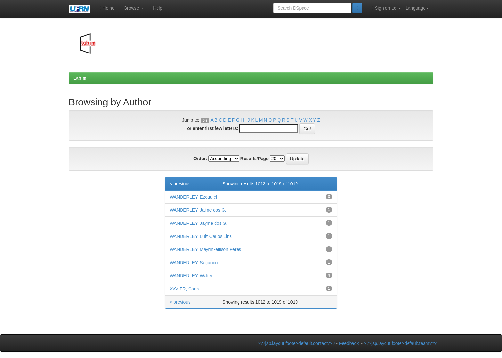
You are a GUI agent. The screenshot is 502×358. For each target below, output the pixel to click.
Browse (134, 8)
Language (417, 8)
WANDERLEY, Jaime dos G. (198, 210)
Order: (200, 158)
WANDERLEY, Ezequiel (193, 196)
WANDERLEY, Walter (191, 275)
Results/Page (254, 158)
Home (107, 8)
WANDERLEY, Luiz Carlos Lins (201, 236)
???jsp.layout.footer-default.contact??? (296, 343)
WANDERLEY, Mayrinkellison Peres (205, 249)
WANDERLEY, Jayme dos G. (199, 223)
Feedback (349, 343)
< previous (180, 183)
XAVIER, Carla (184, 288)
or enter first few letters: (212, 128)
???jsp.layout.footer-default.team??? (400, 343)
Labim (79, 78)
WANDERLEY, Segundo (194, 262)
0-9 (205, 120)
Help (157, 8)
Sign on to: (386, 8)
